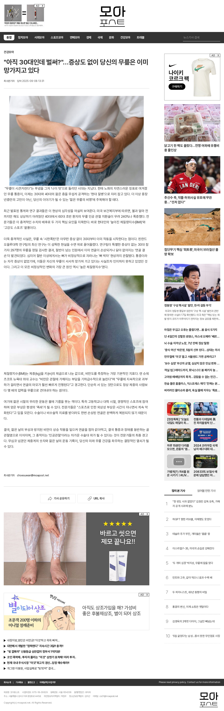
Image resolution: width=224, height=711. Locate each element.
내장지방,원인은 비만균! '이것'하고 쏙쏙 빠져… (33, 640)
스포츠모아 (57, 37)
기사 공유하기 (58, 498)
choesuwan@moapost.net (33, 475)
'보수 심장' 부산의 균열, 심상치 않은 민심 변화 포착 (191, 364)
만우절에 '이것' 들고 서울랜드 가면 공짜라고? (190, 356)
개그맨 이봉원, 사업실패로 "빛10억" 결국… (31, 668)
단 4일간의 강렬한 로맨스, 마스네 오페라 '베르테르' (191, 337)
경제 (88, 37)
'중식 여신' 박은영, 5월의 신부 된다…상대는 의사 (192, 350)
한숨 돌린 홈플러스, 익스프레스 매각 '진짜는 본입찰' (192, 384)
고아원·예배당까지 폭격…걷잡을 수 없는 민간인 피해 (191, 377)
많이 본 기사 (178, 491)
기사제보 (19, 682)
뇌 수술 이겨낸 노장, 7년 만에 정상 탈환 (186, 343)
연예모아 (75, 37)
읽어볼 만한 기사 (206, 491)
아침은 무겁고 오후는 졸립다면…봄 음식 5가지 (190, 330)
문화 (111, 37)
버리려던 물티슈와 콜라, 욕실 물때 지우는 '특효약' (190, 391)
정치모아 (23, 37)
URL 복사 (95, 498)
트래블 (140, 37)
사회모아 (39, 37)
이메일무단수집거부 (48, 682)
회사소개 (7, 682)
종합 (9, 37)
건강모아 (125, 37)
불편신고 (31, 682)
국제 (100, 37)
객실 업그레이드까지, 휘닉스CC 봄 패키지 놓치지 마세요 (191, 370)
